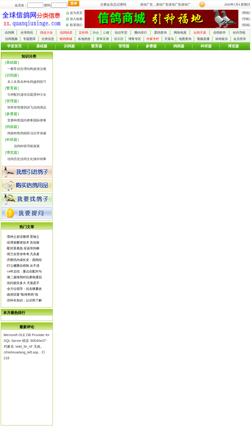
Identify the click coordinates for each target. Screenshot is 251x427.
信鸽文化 (26, 159)
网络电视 (180, 32)
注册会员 (106, 4)
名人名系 (13, 82)
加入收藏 (76, 19)
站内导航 (239, 32)
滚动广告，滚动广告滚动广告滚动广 (165, 4)
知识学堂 (121, 32)
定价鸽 (83, 32)
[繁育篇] (12, 88)
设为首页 (76, 13)
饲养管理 (13, 107)
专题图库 (29, 39)
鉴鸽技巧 (40, 82)
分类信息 (47, 39)
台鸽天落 (200, 32)
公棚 (106, 32)
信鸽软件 (219, 32)
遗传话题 (26, 94)
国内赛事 (26, 120)
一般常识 (13, 69)
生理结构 (26, 69)
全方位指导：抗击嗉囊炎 (24, 289)
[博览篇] (12, 153)
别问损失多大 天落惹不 (23, 283)
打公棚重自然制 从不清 (23, 265)
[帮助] (246, 13)
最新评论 (26, 327)
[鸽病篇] (12, 127)
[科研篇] (12, 140)
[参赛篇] (12, 114)
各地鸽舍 (84, 39)
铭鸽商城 (66, 39)
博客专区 (134, 39)
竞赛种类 (13, 120)
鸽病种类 (13, 133)
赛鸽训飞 (26, 107)
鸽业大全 (46, 32)
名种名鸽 (26, 82)
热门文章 (26, 227)
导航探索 (33, 146)
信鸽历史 (13, 159)
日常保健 (40, 133)
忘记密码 (120, 4)
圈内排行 (140, 32)
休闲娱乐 (221, 39)
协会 (96, 32)
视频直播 (203, 39)
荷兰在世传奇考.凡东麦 (23, 254)
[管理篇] (12, 101)
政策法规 (40, 69)
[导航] (246, 19)
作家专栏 (153, 39)
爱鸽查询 (160, 32)
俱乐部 (118, 39)
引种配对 (13, 94)
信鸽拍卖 (66, 32)
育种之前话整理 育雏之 (23, 237)
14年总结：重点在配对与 (24, 271)
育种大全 (40, 94)
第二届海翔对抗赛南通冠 (24, 277)
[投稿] (246, 25)
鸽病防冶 (26, 133)
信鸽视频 (11, 39)
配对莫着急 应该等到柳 (23, 248)
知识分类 (29, 56)
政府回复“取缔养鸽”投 (22, 294)
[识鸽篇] (12, 75)
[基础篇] (12, 62)
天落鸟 (169, 39)
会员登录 (239, 39)
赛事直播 (102, 39)
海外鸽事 (40, 159)
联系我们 (76, 25)
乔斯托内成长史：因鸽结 (24, 260)
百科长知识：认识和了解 (24, 300)
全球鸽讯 (26, 32)
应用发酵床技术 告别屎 (23, 242)
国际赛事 (40, 120)
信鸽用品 (40, 107)
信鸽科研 (20, 146)
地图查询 (185, 39)
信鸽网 (9, 32)
